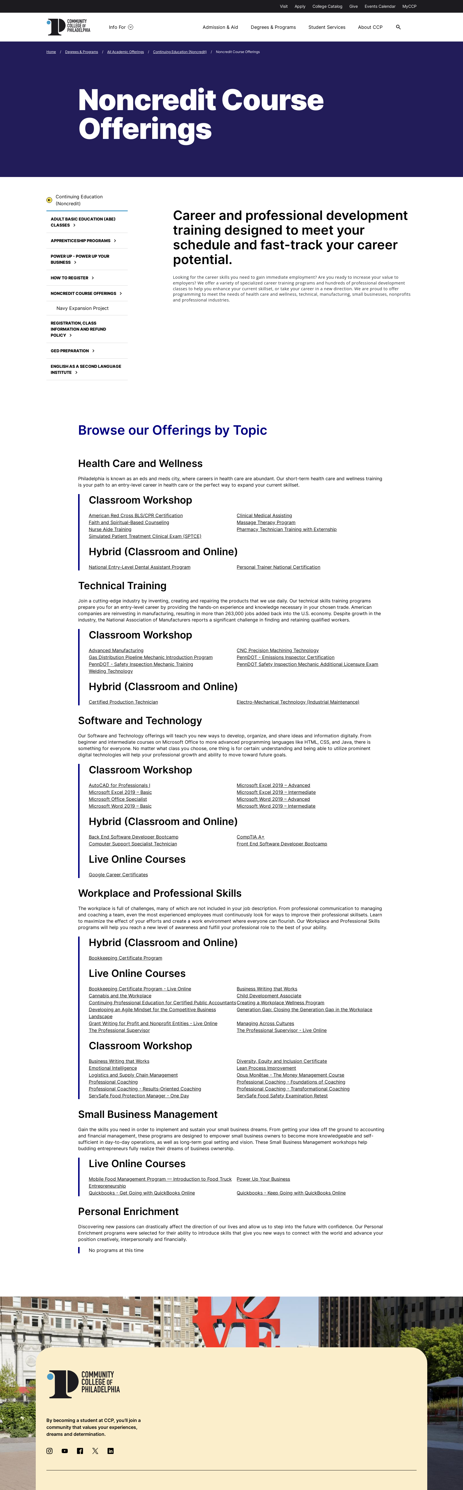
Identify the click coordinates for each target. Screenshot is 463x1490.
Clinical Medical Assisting (264, 515)
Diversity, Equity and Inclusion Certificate (282, 1061)
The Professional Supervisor (119, 1030)
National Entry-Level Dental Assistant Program (140, 567)
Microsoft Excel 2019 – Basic (120, 792)
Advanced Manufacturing (116, 650)
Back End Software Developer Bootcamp (133, 837)
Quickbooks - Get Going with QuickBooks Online (142, 1193)
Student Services (326, 27)
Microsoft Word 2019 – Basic (120, 806)
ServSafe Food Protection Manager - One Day (139, 1096)
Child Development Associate (269, 996)
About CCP (370, 27)
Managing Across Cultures (265, 1023)
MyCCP (409, 6)
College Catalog (327, 6)
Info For (117, 27)
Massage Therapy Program (266, 522)
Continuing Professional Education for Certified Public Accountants (162, 1002)
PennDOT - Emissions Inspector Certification (285, 657)
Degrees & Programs (273, 27)
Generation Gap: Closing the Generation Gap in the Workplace (304, 1009)
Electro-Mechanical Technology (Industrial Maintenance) (298, 702)
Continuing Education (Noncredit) (180, 52)
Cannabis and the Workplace (120, 996)
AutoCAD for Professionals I (119, 785)
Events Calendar (380, 6)
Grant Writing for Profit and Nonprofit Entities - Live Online (153, 1023)
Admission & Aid (220, 27)
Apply (300, 6)
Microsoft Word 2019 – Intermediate (276, 806)
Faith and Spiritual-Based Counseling (129, 522)
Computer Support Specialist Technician (133, 844)
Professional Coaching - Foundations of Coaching (291, 1082)
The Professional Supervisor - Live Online (282, 1030)
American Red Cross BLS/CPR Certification (136, 515)
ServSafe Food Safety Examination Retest (282, 1096)
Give (353, 6)
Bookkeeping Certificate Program (125, 958)
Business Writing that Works (267, 989)
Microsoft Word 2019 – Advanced (273, 799)
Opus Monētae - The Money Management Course (290, 1075)
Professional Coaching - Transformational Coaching (293, 1089)
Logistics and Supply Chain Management (133, 1075)
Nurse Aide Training (110, 529)
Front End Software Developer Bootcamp (282, 844)
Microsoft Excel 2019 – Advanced (273, 785)
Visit (284, 6)
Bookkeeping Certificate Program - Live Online (140, 989)
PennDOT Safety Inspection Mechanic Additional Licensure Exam (307, 664)
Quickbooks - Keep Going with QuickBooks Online (291, 1193)
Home (51, 52)
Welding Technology (111, 671)
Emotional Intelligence (113, 1068)
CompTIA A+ (251, 837)
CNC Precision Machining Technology (278, 650)
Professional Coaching (113, 1082)
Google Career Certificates (118, 874)
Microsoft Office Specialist (118, 799)
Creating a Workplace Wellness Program (280, 1002)
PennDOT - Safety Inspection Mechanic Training (141, 664)
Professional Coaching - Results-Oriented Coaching (145, 1089)
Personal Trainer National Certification (278, 567)
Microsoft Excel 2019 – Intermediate (276, 792)
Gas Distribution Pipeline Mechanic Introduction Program (151, 657)
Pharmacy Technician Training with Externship (287, 529)
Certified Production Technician (123, 702)
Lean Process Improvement (266, 1068)
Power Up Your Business (263, 1179)
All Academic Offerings (125, 52)
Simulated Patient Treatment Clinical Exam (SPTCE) (145, 536)
